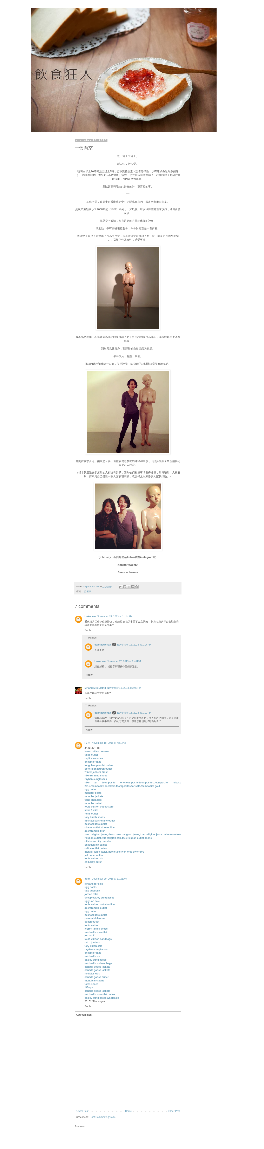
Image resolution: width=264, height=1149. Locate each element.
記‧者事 (87, 591)
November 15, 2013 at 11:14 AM (114, 616)
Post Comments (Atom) (103, 1117)
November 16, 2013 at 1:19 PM (134, 712)
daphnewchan (102, 644)
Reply (88, 630)
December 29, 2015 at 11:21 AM (109, 878)
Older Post (174, 1111)
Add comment (84, 1014)
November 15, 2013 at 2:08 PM (124, 687)
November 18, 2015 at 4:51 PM (109, 742)
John (88, 878)
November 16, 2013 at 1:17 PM (134, 644)
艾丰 (87, 742)
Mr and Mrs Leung (95, 687)
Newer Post (82, 1111)
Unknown (90, 616)
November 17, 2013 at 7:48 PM (124, 661)
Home (128, 1111)
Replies (92, 637)
